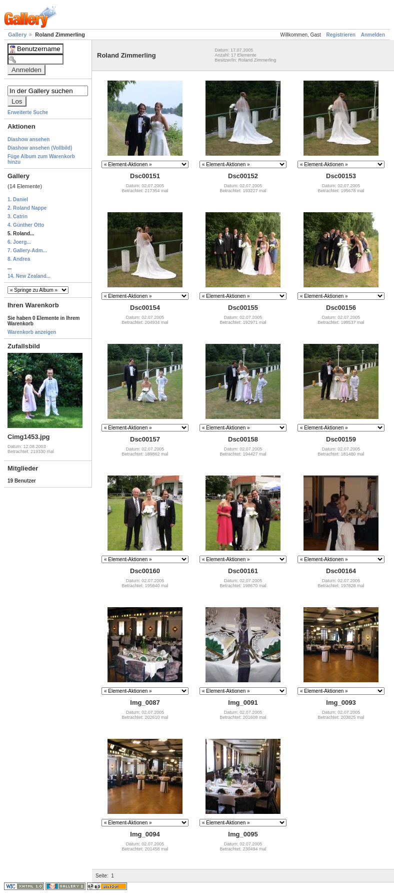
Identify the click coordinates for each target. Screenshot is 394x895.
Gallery (18, 35)
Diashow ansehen (29, 139)
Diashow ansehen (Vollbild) (40, 148)
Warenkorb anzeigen (32, 332)
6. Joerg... (19, 242)
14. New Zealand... (29, 276)
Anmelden (373, 35)
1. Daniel (18, 199)
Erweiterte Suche (28, 112)
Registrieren (341, 35)
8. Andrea (19, 259)
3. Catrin (18, 216)
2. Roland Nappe (27, 208)
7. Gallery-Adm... (27, 250)
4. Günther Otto (26, 225)
